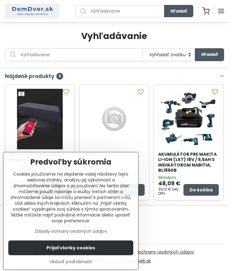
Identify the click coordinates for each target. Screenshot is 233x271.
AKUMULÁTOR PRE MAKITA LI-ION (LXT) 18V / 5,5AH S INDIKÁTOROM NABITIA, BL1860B (187, 162)
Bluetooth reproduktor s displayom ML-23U (39, 157)
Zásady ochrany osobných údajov (158, 252)
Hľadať (179, 11)
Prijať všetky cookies (70, 260)
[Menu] (221, 11)
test (89, 154)
